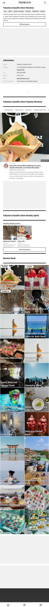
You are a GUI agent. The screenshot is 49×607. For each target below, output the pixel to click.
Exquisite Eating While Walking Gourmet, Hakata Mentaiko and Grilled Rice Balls (28, 167)
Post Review (24, 24)
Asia (5, 11)
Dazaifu (43, 11)
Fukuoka (28, 11)
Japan (10, 11)
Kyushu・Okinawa (19, 11)
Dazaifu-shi (35, 11)
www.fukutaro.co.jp (23, 78)
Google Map (20, 70)
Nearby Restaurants (24, 249)
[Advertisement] (24, 42)
